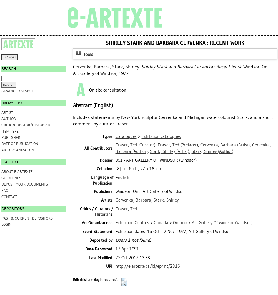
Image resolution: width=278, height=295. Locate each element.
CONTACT (9, 197)
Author (8, 119)
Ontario (180, 222)
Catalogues (126, 136)
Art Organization (17, 150)
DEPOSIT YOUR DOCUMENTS (24, 184)
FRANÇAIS (9, 57)
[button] (124, 282)
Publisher (10, 137)
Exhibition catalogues (161, 136)
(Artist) (225, 145)
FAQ (4, 190)
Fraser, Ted (126, 209)
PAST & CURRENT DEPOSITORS (27, 218)
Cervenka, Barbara (133, 200)
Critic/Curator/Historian (25, 125)
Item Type (10, 131)
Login (6, 224)
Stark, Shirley (166, 200)
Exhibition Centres (132, 222)
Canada (161, 222)
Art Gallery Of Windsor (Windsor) (222, 222)
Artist (7, 112)
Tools (84, 54)
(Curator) (135, 145)
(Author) (212, 151)
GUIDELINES (11, 178)
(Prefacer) (178, 145)
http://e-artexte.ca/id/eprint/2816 (148, 266)
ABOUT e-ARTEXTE (17, 171)
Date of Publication (19, 143)
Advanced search (17, 91)
